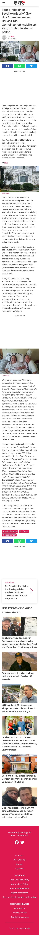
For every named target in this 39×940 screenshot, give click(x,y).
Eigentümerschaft (19, 892)
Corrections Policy (19, 884)
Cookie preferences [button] (20, 917)
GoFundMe (5, 193)
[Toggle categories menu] (3, 3)
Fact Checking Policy (19, 879)
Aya (12, 36)
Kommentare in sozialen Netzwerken (19, 897)
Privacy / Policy (20, 912)
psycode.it (19, 868)
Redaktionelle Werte (19, 888)
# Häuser (24, 531)
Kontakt (19, 864)
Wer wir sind (19, 860)
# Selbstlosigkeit (10, 531)
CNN (6, 163)
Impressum (19, 908)
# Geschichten (9, 535)
